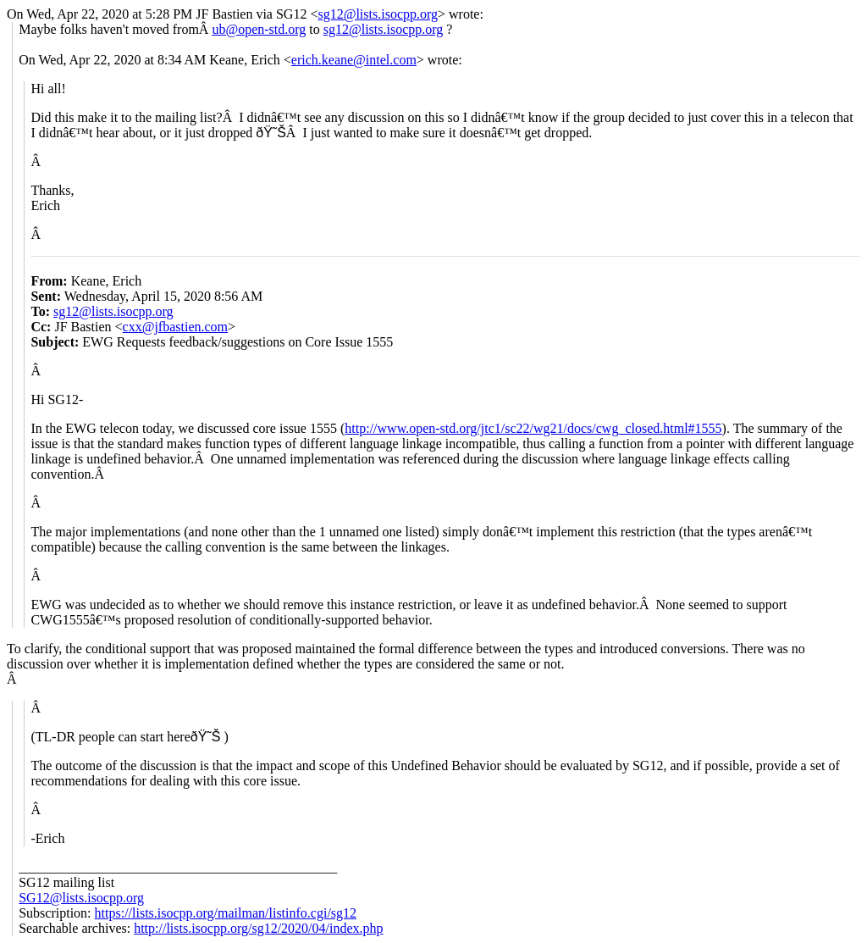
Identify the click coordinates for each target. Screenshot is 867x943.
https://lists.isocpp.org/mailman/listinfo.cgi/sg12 (225, 913)
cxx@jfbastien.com (175, 326)
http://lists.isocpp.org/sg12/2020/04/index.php (258, 928)
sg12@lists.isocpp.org (378, 14)
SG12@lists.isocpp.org (81, 897)
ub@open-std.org (259, 29)
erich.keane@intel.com (354, 60)
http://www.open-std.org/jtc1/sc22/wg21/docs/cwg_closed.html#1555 (533, 428)
